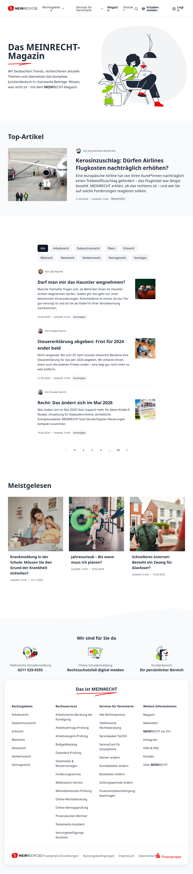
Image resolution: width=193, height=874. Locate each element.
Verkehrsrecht (21, 756)
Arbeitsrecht (20, 715)
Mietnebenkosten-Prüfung (74, 791)
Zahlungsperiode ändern (116, 783)
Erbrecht (17, 731)
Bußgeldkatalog (66, 744)
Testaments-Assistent (70, 824)
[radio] (43, 248)
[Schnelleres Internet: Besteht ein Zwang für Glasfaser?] (157, 541)
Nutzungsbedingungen (98, 856)
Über (155, 765)
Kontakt (128, 8)
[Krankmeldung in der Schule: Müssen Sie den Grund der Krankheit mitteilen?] (35, 541)
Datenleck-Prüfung (68, 753)
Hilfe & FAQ (151, 748)
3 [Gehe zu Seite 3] (92, 450)
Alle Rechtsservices (112, 715)
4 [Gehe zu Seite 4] (101, 450)
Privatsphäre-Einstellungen (60, 856)
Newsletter (150, 723)
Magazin (112, 8)
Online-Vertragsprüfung (72, 808)
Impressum (126, 856)
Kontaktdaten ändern (113, 766)
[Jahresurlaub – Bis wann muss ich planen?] (96, 541)
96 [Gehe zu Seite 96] (118, 450)
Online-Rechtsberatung (71, 799)
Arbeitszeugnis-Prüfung (72, 736)
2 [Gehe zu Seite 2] (83, 450)
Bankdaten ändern (112, 774)
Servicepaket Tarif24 (113, 736)
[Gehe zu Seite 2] (127, 450)
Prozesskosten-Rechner (71, 816)
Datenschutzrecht (24, 723)
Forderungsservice (68, 774)
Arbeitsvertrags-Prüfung (72, 728)
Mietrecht (18, 740)
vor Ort (157, 731)
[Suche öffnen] (136, 8)
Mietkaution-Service (69, 783)
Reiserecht (19, 748)
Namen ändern (109, 757)
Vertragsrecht (21, 765)
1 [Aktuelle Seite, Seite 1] (74, 450)
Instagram (150, 740)
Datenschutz (147, 856)
